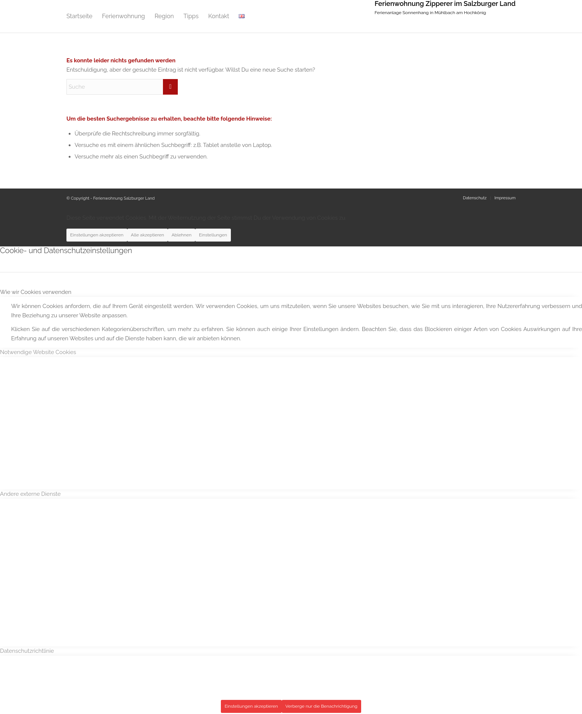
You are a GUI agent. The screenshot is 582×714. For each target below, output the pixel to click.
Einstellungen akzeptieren (97, 235)
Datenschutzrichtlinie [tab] (27, 651)
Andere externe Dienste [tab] (30, 494)
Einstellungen (213, 235)
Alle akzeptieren (147, 235)
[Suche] (122, 87)
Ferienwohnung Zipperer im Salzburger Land (445, 3)
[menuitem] (79, 16)
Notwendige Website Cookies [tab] (38, 352)
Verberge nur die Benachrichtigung (321, 706)
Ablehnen (181, 235)
